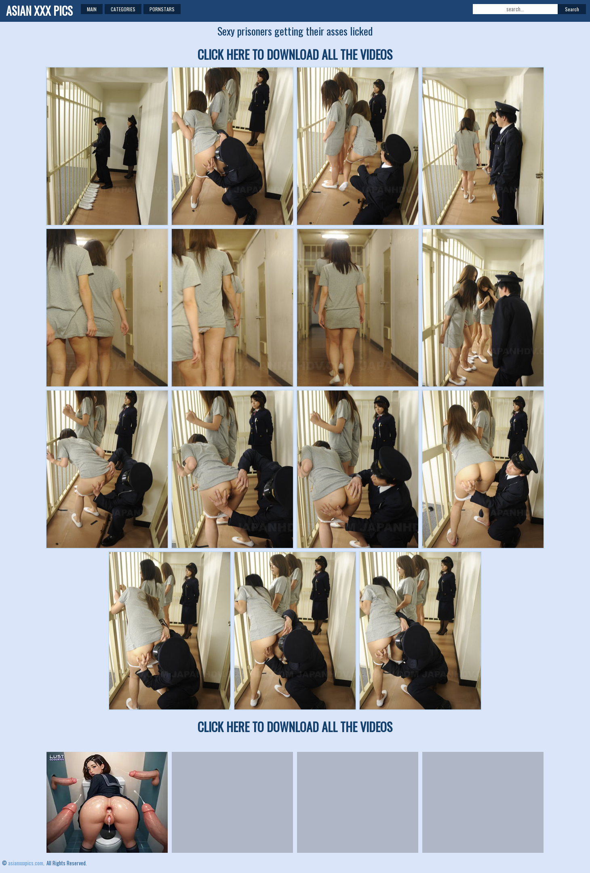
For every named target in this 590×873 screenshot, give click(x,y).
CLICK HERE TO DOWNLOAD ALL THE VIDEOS (295, 54)
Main (92, 9)
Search (572, 9)
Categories (123, 9)
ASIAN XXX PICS (39, 10)
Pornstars (162, 9)
